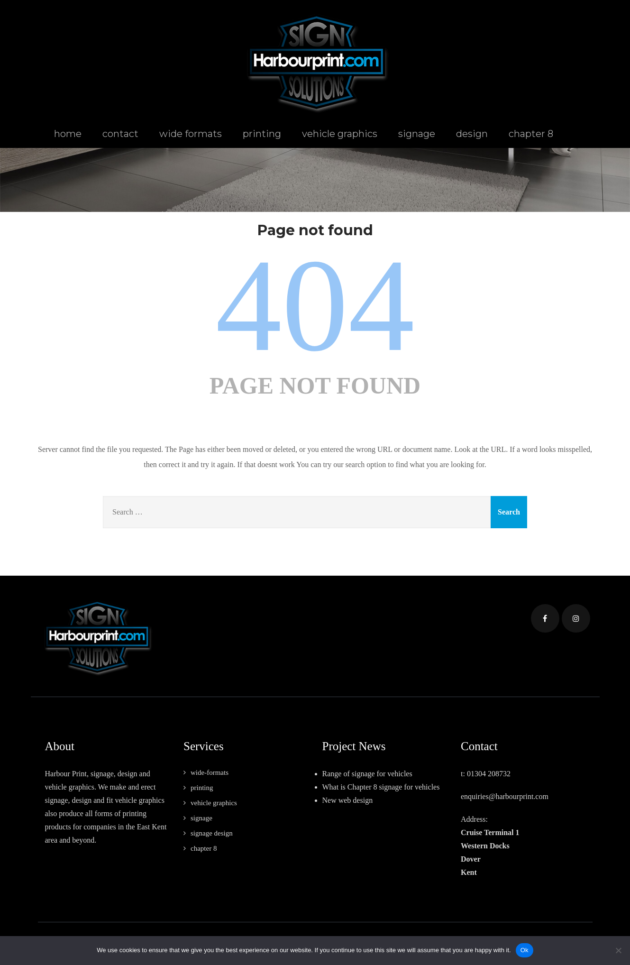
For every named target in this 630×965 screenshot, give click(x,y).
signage (416, 133)
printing (262, 133)
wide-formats (209, 772)
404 (315, 305)
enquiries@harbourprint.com (504, 796)
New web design (347, 800)
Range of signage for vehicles (367, 774)
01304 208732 (489, 774)
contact (120, 133)
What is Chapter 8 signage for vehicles (381, 787)
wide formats (190, 133)
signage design (212, 833)
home (68, 133)
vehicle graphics (339, 133)
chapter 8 (531, 133)
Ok (524, 950)
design (472, 133)
